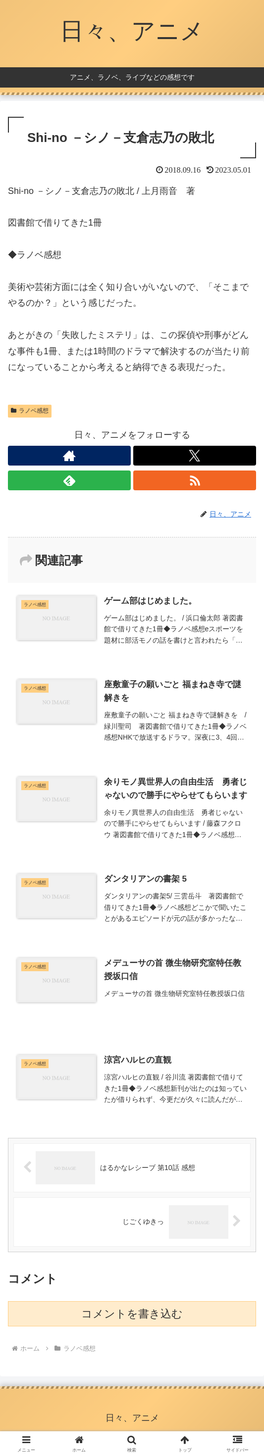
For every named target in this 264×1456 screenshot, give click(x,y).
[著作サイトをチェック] (69, 456)
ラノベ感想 (30, 410)
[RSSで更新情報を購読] (194, 480)
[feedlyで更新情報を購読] (69, 480)
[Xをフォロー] (194, 456)
